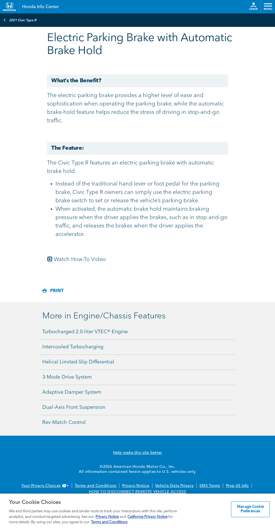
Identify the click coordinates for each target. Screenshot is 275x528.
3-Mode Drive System (67, 377)
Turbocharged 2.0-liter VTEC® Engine (85, 331)
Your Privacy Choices (45, 486)
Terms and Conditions (95, 486)
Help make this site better (137, 453)
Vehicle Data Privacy (174, 486)
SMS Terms (209, 486)
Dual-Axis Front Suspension (73, 407)
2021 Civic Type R (19, 20)
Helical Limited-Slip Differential (78, 362)
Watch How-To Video (80, 259)
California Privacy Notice (147, 517)
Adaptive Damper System (71, 392)
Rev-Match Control (64, 422)
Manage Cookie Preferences (250, 509)
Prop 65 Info (237, 486)
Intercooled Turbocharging (72, 346)
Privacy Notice (135, 486)
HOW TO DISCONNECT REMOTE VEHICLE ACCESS (137, 492)
